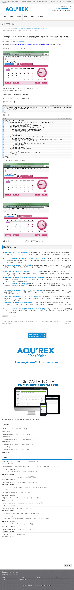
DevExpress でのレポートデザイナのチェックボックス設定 (19, 449)
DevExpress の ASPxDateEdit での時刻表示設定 (17, 265)
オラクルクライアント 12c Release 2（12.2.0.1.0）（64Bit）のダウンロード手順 (25, 487)
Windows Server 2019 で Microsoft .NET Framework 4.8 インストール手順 (23, 503)
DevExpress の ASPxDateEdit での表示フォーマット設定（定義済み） (23, 290)
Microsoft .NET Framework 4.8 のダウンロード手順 (16, 492)
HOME (3, 28)
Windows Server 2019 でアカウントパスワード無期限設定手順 (20, 482)
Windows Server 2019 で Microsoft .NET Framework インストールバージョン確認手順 (26, 518)
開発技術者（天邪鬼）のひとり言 (35, 28)
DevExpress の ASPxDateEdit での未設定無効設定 (18, 302)
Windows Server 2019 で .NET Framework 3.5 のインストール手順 (21, 513)
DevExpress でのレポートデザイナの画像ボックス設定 (18, 439)
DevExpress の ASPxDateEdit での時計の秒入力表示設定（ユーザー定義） (25, 277)
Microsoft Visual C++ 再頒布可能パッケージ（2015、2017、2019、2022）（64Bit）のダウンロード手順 (31, 466)
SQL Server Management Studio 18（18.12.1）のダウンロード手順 (21, 498)
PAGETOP (67, 554)
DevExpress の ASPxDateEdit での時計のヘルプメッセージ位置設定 (23, 271)
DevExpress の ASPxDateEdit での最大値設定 (17, 284)
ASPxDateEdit (12, 316)
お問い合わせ (23, 568)
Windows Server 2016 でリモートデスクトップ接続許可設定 (19, 529)
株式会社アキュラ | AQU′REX (35, 574)
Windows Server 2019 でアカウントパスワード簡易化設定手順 (20, 472)
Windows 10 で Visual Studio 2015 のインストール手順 (18, 524)
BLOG (3, 568)
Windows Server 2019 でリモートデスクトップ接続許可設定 (19, 477)
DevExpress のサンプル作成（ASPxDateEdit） (17, 252)
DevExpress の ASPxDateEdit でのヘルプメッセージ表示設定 (21, 296)
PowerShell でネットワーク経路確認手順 (14, 534)
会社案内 (56, 566)
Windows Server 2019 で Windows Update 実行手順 (17, 508)
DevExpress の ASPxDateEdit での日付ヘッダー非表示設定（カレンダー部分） (26, 259)
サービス (22, 566)
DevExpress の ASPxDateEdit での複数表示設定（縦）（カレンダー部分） (25, 309)
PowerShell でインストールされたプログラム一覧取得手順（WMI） (21, 461)
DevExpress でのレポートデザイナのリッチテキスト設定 (18, 444)
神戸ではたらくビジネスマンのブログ (20, 28)
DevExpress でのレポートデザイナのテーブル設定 (16, 434)
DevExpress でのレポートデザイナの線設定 (15, 429)
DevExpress (45, 28)
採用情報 (39, 566)
